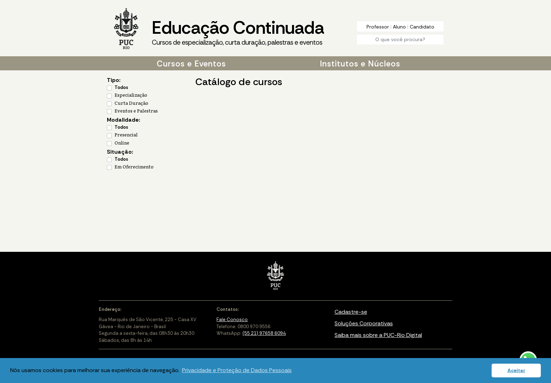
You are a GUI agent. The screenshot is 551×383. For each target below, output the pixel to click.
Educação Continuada (238, 32)
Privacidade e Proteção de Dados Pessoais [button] (237, 370)
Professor (378, 27)
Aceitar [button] (516, 370)
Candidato (422, 27)
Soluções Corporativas (364, 323)
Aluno (400, 27)
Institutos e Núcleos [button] (360, 63)
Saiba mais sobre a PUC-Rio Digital (378, 335)
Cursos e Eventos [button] (191, 63)
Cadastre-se (351, 311)
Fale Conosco (232, 320)
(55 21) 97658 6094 (264, 333)
